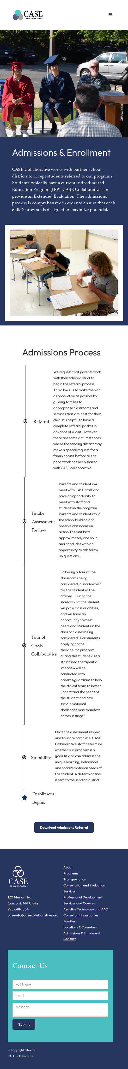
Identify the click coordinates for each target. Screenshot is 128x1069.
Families (69, 921)
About (68, 867)
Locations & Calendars (80, 927)
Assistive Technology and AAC (85, 909)
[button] (110, 15)
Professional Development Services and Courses (82, 900)
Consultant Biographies (80, 915)
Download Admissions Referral (64, 827)
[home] (26, 15)
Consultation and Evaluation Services (84, 888)
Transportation (74, 879)
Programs (70, 873)
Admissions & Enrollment (81, 933)
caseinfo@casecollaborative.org (33, 915)
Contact (69, 939)
